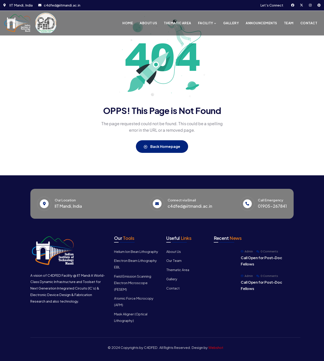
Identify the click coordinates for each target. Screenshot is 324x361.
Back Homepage (162, 146)
